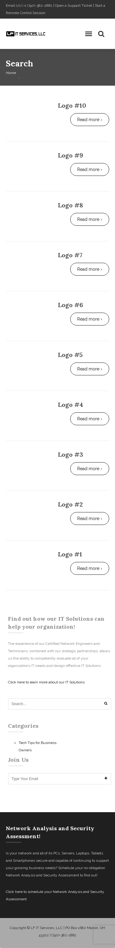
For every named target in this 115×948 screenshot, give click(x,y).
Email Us (13, 5)
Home (11, 73)
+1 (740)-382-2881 (37, 5)
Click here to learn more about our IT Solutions (46, 682)
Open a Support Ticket (73, 5)
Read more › (89, 119)
